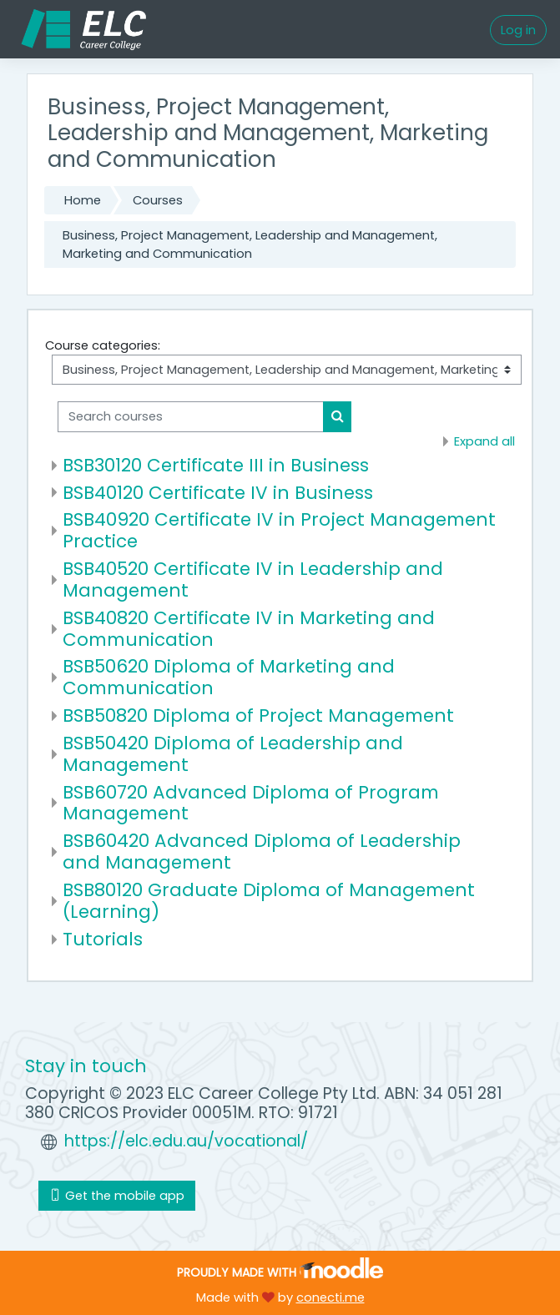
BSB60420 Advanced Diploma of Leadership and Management (262, 851)
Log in (518, 30)
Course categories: (102, 345)
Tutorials (103, 939)
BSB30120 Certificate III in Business (216, 465)
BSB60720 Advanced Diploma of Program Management (251, 803)
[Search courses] (191, 416)
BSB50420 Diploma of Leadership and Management (233, 754)
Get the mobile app (116, 1195)
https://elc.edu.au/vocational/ (186, 1141)
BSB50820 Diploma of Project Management (258, 715)
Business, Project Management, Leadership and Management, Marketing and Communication (250, 244)
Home (82, 200)
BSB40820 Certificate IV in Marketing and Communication (249, 628)
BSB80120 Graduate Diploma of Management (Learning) (269, 901)
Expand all (484, 441)
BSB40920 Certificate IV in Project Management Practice (279, 530)
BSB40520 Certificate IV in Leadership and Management (253, 579)
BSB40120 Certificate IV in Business (218, 493)
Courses (158, 200)
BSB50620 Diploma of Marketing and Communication (229, 677)
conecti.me (330, 1297)
